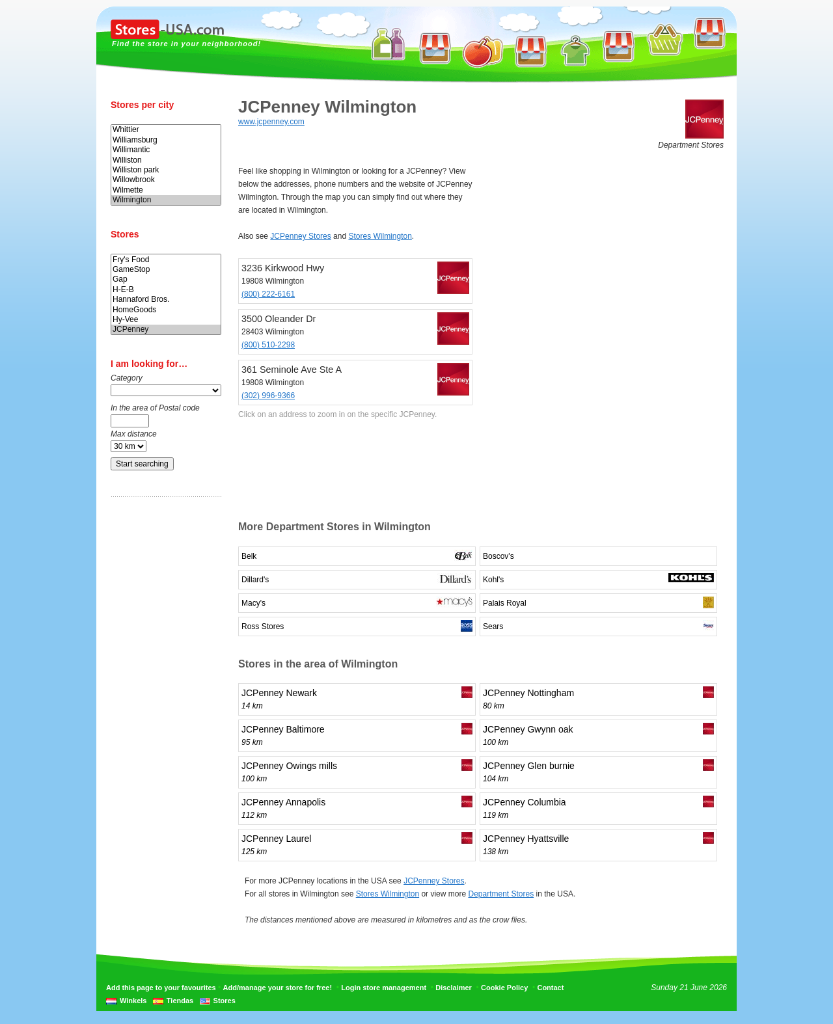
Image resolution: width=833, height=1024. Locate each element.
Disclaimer (453, 987)
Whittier (166, 130)
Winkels (133, 1000)
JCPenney (166, 329)
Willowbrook (166, 180)
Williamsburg (166, 140)
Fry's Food (166, 260)
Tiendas (180, 1000)
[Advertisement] (163, 711)
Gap (166, 279)
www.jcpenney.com (271, 121)
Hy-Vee (166, 320)
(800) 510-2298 (268, 344)
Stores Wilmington (379, 236)
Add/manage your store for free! (277, 987)
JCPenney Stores (300, 236)
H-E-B (166, 290)
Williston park (166, 170)
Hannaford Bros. (166, 299)
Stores (224, 1000)
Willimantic (166, 150)
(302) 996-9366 (268, 395)
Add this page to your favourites (161, 987)
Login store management (383, 987)
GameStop (166, 270)
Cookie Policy (504, 987)
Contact (550, 987)
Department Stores (501, 893)
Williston (166, 160)
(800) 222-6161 (268, 294)
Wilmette (166, 190)
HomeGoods (166, 310)
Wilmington (166, 200)
